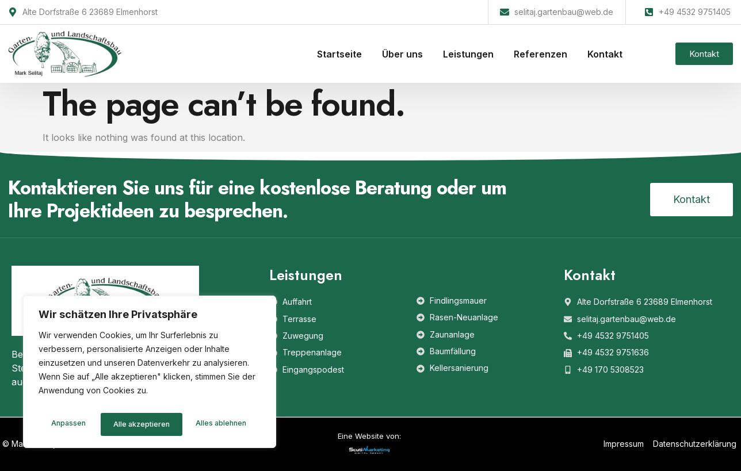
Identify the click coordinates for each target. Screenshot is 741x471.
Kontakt (604, 54)
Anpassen (67, 424)
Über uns (402, 54)
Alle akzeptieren (220, 424)
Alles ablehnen (137, 424)
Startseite (339, 54)
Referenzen (540, 54)
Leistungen (468, 54)
